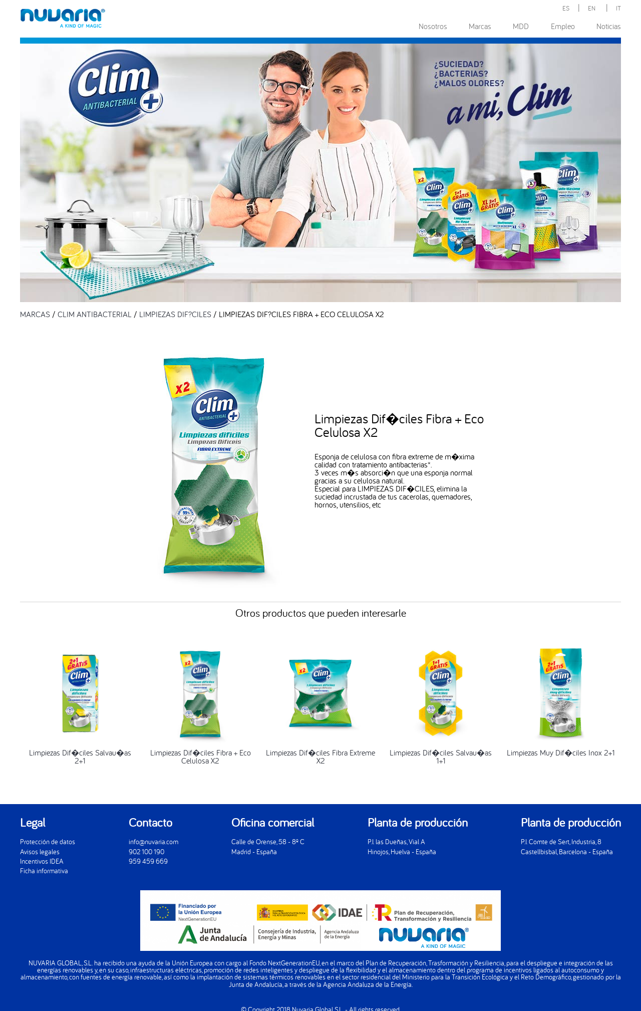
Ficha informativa (44, 870)
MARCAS (35, 314)
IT (618, 8)
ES (565, 8)
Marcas (480, 26)
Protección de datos (47, 841)
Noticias (608, 26)
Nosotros (433, 26)
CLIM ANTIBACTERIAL (95, 314)
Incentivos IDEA (42, 861)
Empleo (563, 26)
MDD (521, 26)
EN (591, 8)
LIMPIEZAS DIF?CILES (175, 314)
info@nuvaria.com (153, 841)
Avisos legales (40, 851)
